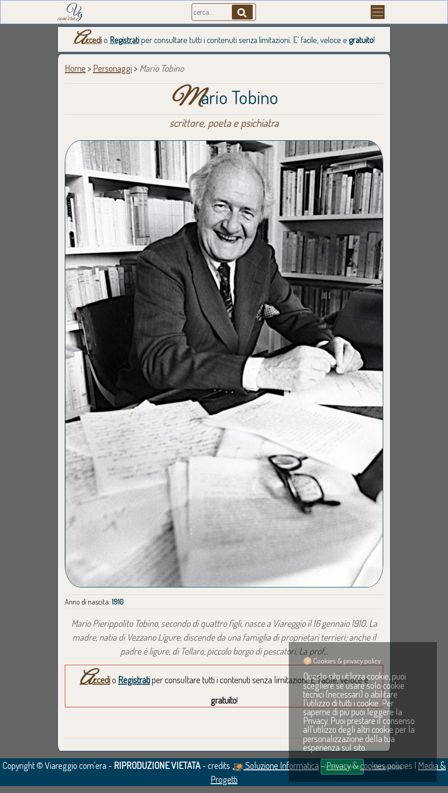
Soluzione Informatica (275, 765)
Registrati (124, 40)
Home (75, 68)
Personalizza (388, 766)
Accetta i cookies (342, 766)
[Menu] (378, 12)
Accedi (88, 40)
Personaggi (112, 68)
